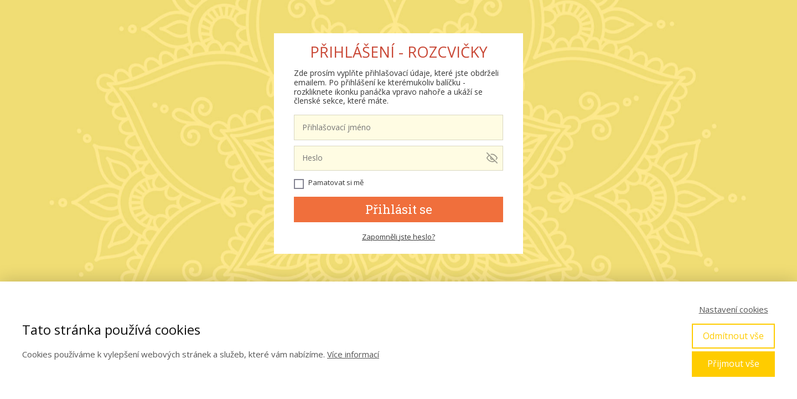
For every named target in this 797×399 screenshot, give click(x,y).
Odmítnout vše (733, 336)
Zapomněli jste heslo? (398, 237)
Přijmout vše (733, 363)
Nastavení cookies (733, 309)
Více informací (353, 354)
